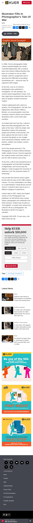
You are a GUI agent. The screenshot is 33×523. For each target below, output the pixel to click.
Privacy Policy (7, 489)
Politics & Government (20, 322)
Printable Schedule (9, 500)
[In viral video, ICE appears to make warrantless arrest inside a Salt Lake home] (7, 325)
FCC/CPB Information (9, 493)
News (15, 294)
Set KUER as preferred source (21, 24)
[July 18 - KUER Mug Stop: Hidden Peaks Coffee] (16, 431)
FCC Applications (8, 497)
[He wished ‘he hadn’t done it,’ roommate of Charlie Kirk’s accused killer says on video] (7, 339)
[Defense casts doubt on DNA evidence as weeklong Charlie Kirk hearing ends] (7, 297)
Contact (6, 478)
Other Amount (16, 257)
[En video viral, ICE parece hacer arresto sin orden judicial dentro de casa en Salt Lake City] (7, 310)
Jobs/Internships (8, 486)
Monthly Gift (10, 248)
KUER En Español (19, 307)
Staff (5, 482)
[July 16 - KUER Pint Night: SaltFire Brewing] (16, 399)
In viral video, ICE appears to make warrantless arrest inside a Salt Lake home (22, 327)
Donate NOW (11, 266)
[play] (3, 521)
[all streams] (30, 521)
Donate (27, 2)
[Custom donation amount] (16, 261)
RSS (5, 504)
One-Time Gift (22, 248)
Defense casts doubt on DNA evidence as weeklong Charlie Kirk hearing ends (22, 298)
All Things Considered (15, 273)
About (5, 474)
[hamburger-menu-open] (2, 2)
